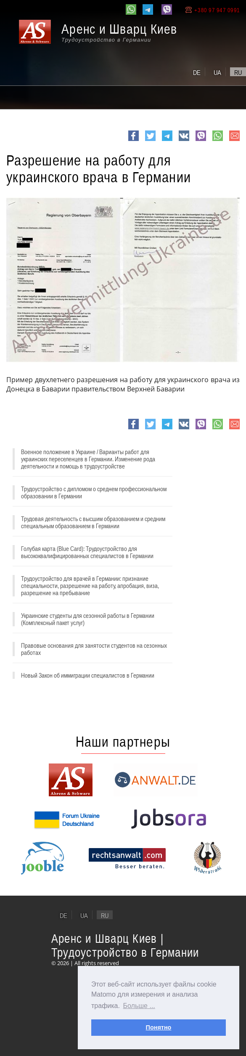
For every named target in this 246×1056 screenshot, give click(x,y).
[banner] (103, 36)
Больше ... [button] (139, 1005)
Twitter (150, 140)
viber (201, 140)
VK (183, 140)
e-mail (234, 140)
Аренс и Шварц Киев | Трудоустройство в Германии (125, 945)
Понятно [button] (159, 1027)
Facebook (133, 140)
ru (238, 72)
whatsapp (217, 140)
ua (217, 72)
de (197, 72)
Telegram (167, 140)
